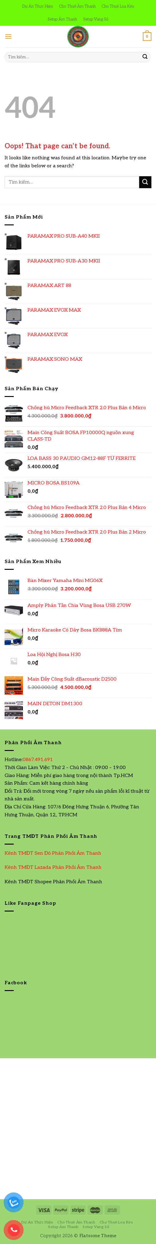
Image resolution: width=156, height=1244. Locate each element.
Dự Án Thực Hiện (37, 6)
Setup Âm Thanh (62, 19)
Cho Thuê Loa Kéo (118, 6)
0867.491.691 (38, 760)
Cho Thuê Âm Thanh (77, 6)
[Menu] (8, 36)
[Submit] (145, 57)
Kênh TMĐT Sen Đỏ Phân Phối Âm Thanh (53, 853)
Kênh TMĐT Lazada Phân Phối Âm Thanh (53, 867)
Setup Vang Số (95, 19)
